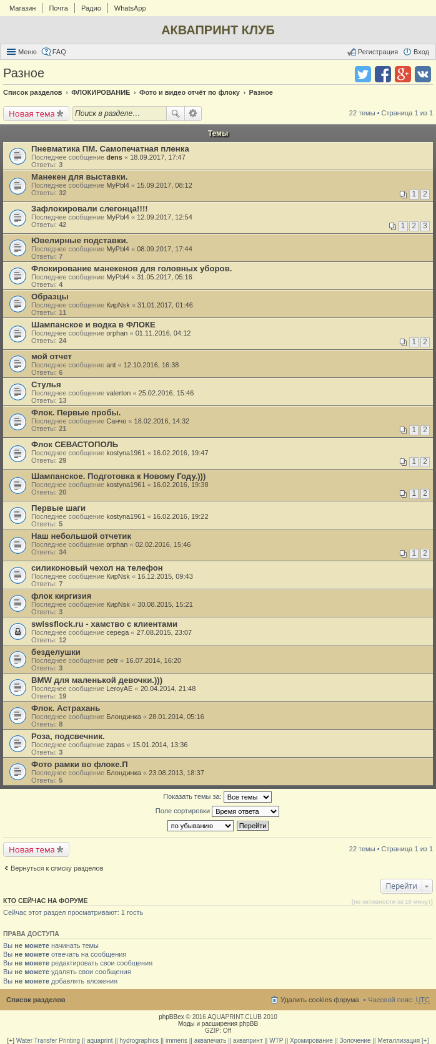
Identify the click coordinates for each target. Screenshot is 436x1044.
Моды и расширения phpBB (218, 1023)
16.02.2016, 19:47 (181, 453)
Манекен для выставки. (79, 176)
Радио (91, 8)
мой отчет (51, 356)
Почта (58, 8)
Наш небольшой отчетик (81, 536)
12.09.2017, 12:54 (164, 217)
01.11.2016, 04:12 (163, 333)
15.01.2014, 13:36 (160, 744)
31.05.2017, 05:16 (164, 277)
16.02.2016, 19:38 (181, 484)
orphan (116, 333)
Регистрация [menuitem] (378, 52)
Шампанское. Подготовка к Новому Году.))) (118, 476)
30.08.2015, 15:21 (165, 604)
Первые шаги (58, 508)
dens (114, 157)
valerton (118, 393)
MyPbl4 (117, 185)
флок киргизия (61, 596)
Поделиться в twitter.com (363, 74)
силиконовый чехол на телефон (97, 568)
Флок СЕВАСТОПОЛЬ (74, 444)
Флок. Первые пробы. (76, 412)
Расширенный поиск (193, 113)
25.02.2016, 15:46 (166, 393)
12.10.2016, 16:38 (151, 365)
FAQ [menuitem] (59, 52)
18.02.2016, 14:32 (162, 421)
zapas (115, 744)
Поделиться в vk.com (423, 74)
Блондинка (123, 716)
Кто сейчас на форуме (45, 900)
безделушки (56, 652)
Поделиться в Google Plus (403, 74)
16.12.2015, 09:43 (165, 576)
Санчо (116, 421)
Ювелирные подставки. (79, 240)
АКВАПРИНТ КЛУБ (218, 30)
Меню (27, 52)
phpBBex (171, 1016)
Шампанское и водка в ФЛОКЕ (93, 324)
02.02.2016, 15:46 (163, 544)
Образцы (50, 296)
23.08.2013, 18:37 (176, 772)
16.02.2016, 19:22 (181, 516)
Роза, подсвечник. (68, 736)
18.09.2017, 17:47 (158, 157)
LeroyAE (119, 688)
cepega (117, 632)
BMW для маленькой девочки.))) (96, 680)
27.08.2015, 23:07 (164, 632)
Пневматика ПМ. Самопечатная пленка (110, 148)
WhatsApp (130, 8)
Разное (23, 73)
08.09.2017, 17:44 (164, 249)
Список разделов (36, 999)
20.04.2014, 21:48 (168, 688)
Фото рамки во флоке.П (79, 764)
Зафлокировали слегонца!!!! (89, 208)
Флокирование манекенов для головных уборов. (131, 268)
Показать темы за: (217, 797)
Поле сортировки (217, 811)
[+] (10, 1040)
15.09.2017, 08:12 (164, 185)
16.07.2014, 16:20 (153, 660)
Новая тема (32, 113)
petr (112, 660)
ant (111, 365)
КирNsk (118, 305)
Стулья (46, 384)
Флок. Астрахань (65, 708)
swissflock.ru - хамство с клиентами (104, 624)
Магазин (22, 8)
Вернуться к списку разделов (57, 868)
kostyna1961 (125, 453)
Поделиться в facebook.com (383, 74)
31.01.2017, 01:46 (165, 305)
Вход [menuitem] (421, 52)
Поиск (175, 113)
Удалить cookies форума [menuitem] (319, 999)
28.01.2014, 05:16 (176, 716)
